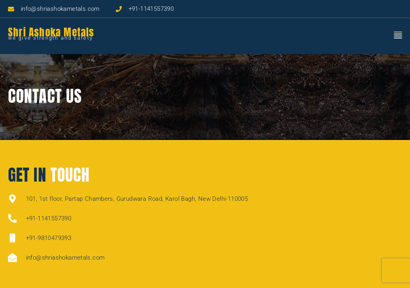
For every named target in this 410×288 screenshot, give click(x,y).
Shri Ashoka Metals (51, 32)
